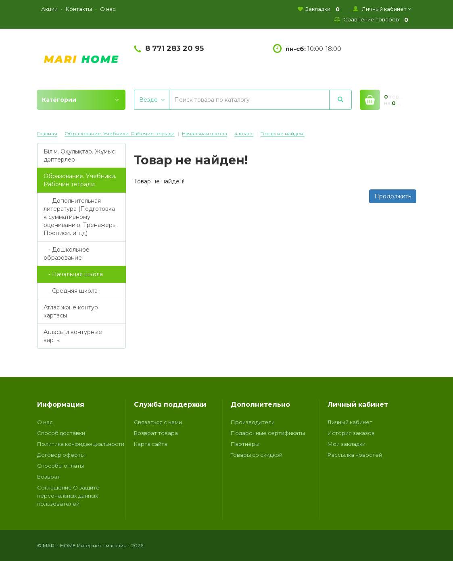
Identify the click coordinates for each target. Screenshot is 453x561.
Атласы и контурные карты (73, 336)
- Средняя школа (71, 290)
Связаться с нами (158, 422)
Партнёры (245, 444)
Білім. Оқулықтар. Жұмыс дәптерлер (79, 155)
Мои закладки (346, 444)
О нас (45, 422)
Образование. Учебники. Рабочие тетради (120, 133)
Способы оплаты (60, 465)
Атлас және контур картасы (71, 311)
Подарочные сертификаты (268, 433)
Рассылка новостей (355, 455)
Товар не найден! (283, 133)
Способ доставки (61, 433)
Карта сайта (150, 444)
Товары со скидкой (256, 455)
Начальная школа (204, 133)
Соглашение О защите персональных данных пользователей (68, 495)
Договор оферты (61, 455)
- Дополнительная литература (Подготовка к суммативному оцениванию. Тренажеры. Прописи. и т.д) (81, 217)
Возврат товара (156, 433)
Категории (80, 100)
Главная (47, 133)
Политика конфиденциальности (80, 444)
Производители (253, 422)
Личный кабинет (350, 422)
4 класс (243, 133)
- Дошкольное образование (67, 253)
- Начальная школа (73, 274)
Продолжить (392, 196)
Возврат (48, 476)
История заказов (351, 433)
